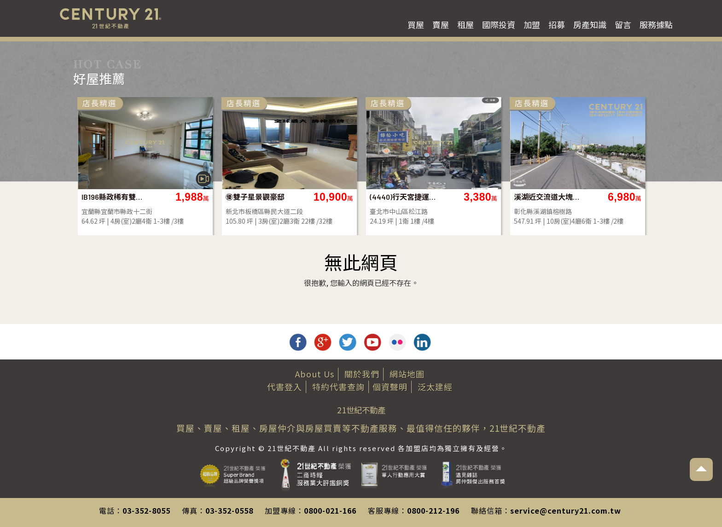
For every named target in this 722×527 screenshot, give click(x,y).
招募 (556, 24)
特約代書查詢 (338, 387)
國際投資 (498, 24)
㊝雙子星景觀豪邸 (412, 196)
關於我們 (361, 374)
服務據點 (656, 24)
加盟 (532, 24)
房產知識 (589, 24)
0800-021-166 (330, 510)
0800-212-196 (433, 510)
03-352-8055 (146, 510)
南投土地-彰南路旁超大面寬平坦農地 (127, 196)
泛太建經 (435, 387)
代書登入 (284, 387)
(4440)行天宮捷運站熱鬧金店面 (560, 196)
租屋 (465, 24)
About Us (314, 374)
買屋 (416, 24)
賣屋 (440, 24)
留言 (623, 24)
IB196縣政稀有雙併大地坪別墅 (272, 196)
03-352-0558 (229, 510)
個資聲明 (390, 387)
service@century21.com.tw (565, 510)
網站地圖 (407, 374)
